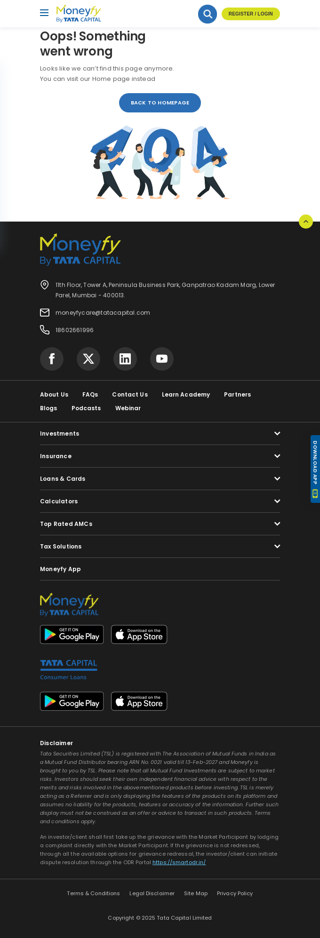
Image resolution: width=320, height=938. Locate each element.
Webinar (128, 408)
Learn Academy (186, 394)
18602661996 (75, 330)
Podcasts (86, 408)
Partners (237, 394)
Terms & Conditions (93, 893)
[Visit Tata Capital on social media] (52, 359)
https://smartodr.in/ (179, 862)
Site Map (196, 893)
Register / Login (251, 13)
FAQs (90, 394)
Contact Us (129, 394)
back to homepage (160, 102)
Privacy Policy (235, 893)
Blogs (48, 408)
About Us (54, 394)
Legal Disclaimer (152, 893)
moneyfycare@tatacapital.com (103, 313)
